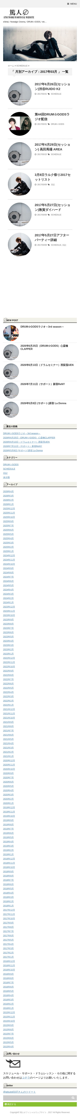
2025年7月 (8, 525)
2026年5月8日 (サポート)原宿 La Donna (43, 403)
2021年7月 (8, 730)
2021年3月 (8, 747)
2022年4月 (8, 692)
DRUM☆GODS (57, 124)
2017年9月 (8, 922)
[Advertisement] (26, 293)
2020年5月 (8, 786)
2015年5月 (8, 1042)
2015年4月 (8, 1046)
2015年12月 (9, 1012)
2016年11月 (9, 965)
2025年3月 (8, 542)
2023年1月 (8, 653)
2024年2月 (8, 598)
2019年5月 (8, 837)
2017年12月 (9, 910)
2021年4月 (8, 743)
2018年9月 (8, 871)
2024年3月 (8, 594)
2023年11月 (9, 611)
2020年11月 (9, 764)
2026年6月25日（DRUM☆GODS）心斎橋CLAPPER (29, 437)
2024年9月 (8, 568)
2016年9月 (8, 974)
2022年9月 (8, 671)
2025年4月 (8, 538)
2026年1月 (8, 504)
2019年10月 (9, 816)
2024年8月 (8, 572)
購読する (10, 1104)
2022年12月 (9, 658)
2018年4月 (8, 893)
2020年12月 (9, 760)
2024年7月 (8, 577)
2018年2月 (8, 901)
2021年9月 (8, 722)
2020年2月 (8, 799)
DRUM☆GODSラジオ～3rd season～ (42, 326)
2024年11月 (9, 559)
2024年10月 (9, 564)
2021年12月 (9, 709)
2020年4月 (8, 790)
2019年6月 (8, 833)
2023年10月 (9, 615)
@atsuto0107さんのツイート (19, 1092)
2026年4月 (8, 491)
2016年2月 (8, 1004)
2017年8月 (8, 927)
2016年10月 (9, 969)
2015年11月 (9, 1016)
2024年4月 (8, 589)
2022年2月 (8, 700)
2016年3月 (8, 999)
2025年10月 (9, 517)
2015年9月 (8, 1025)
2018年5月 (8, 888)
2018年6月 (8, 884)
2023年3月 (8, 645)
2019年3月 (8, 846)
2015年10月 (9, 1021)
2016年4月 (8, 995)
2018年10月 (9, 867)
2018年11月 (9, 863)
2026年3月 (8, 495)
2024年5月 (8, 585)
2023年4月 (8, 641)
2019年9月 (8, 820)
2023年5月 (8, 636)
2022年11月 (9, 662)
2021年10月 (9, 718)
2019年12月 (9, 807)
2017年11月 (9, 914)
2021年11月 (9, 713)
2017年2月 (8, 952)
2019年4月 (8, 841)
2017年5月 (8, 940)
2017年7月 (8, 931)
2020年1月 (8, 803)
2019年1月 (8, 854)
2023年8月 (8, 624)
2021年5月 (8, 739)
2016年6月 (8, 987)
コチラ (26, 1077)
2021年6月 (8, 735)
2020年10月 (9, 769)
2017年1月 (8, 957)
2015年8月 (8, 1029)
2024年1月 (8, 602)
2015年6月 (8, 1038)
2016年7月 (8, 982)
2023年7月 (8, 628)
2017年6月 (8, 935)
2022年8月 (8, 675)
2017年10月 (9, 918)
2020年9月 (8, 773)
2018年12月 (9, 858)
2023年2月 (8, 649)
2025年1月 (8, 551)
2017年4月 (8, 944)
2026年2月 (8, 500)
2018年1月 (8, 905)
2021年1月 (8, 756)
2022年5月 (8, 688)
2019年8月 (8, 824)
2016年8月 (8, 978)
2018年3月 (8, 897)
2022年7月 (8, 679)
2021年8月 (8, 726)
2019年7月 (8, 829)
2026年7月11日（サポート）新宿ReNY (43, 384)
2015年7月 (8, 1034)
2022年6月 (8, 683)
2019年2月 (8, 850)
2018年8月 (8, 876)
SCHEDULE (56, 94)
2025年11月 (9, 513)
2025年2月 (8, 547)
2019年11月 (9, 811)
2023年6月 (8, 632)
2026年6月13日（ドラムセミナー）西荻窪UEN (47, 365)
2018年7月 (8, 880)
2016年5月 (8, 991)
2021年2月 (8, 752)
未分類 (6, 477)
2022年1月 (8, 705)
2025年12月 (9, 508)
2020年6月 (8, 782)
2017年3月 (8, 948)
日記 (53, 184)
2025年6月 (8, 530)
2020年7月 (8, 777)
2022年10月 (9, 666)
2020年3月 (8, 794)
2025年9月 (8, 521)
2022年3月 (8, 696)
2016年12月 (9, 961)
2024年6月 (8, 581)
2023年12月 (9, 606)
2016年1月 (8, 1008)
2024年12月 (9, 555)
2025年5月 (8, 534)
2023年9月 (8, 619)
